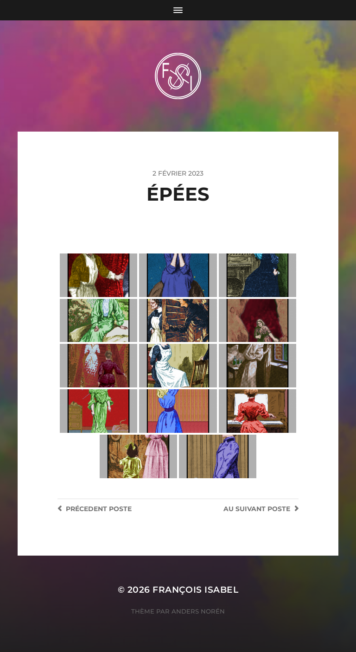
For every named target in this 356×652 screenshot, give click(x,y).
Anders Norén (198, 611)
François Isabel (195, 589)
